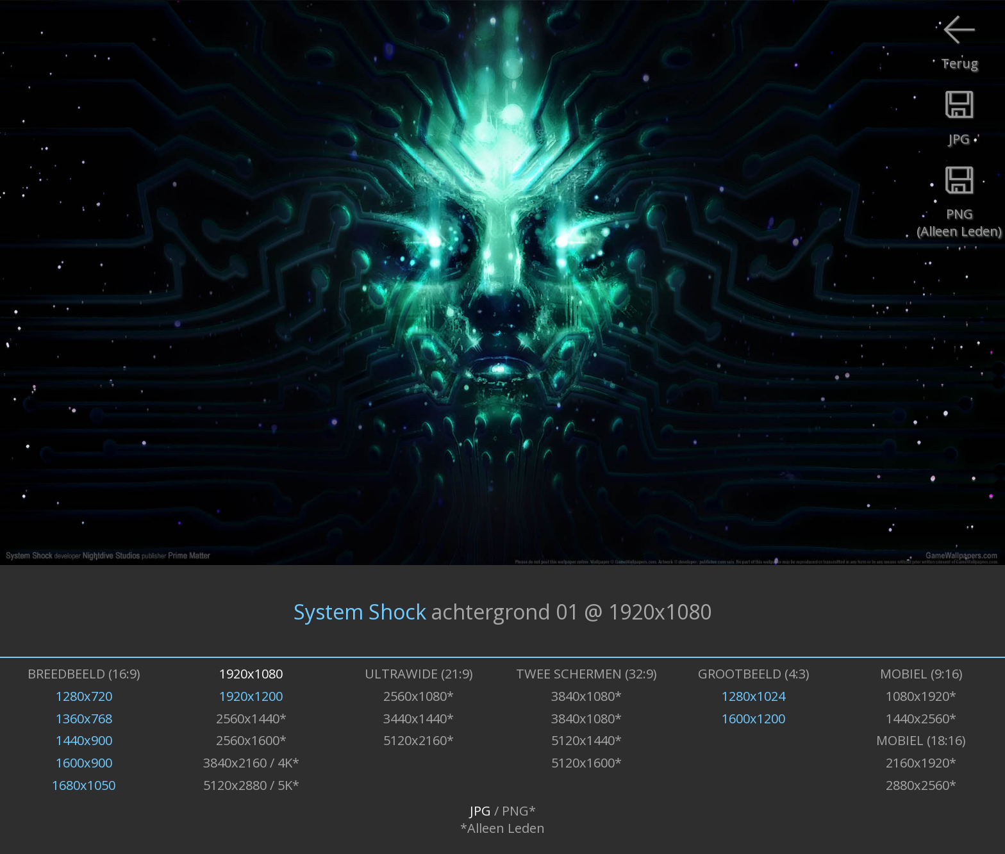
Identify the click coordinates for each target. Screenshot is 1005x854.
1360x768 (84, 718)
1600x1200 (753, 718)
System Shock (360, 611)
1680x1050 (83, 785)
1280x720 (84, 696)
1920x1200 (251, 696)
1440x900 (84, 740)
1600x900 (84, 762)
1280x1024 (753, 696)
